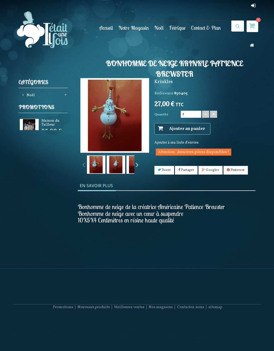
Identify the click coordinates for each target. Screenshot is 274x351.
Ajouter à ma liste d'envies (176, 142)
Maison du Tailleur (50, 135)
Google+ (210, 170)
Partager (186, 170)
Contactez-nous (190, 335)
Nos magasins (161, 335)
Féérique (177, 27)
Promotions (36, 119)
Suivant (137, 164)
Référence (163, 93)
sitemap (215, 335)
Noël (159, 27)
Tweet (164, 170)
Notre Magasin (133, 27)
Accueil (106, 27)
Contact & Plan (206, 27)
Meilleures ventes (129, 335)
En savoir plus (96, 186)
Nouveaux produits (93, 335)
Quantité (161, 115)
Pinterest (235, 170)
